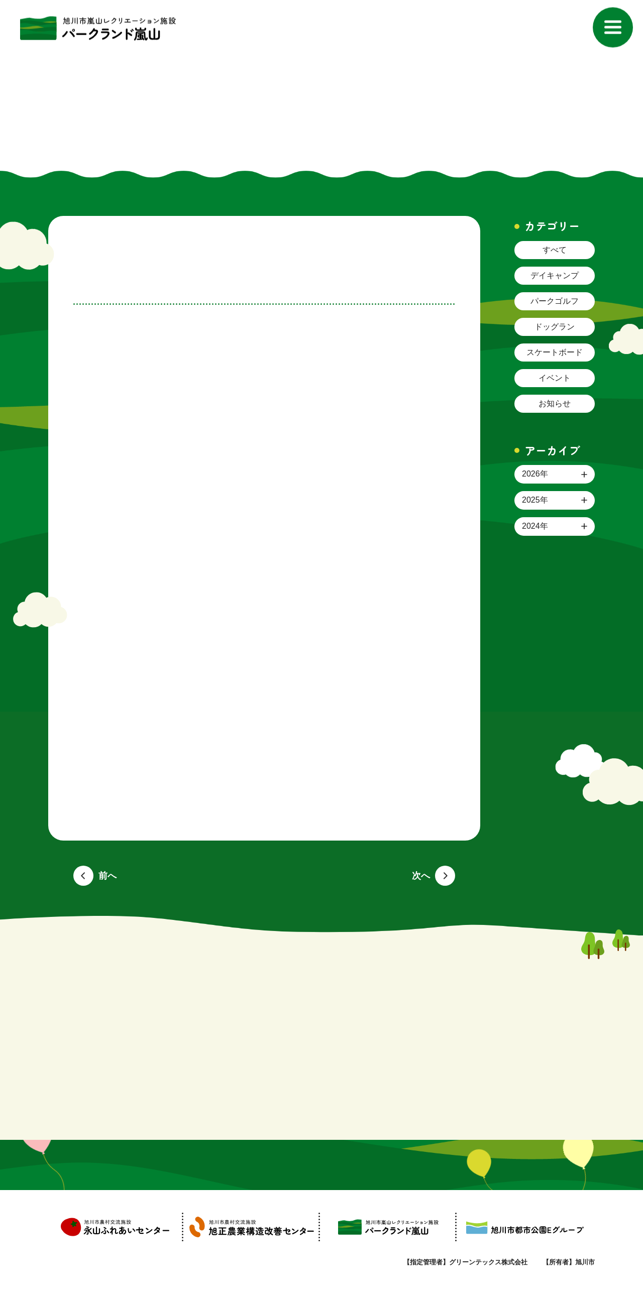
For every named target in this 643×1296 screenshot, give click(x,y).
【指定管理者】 (465, 1262)
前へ (107, 876)
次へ (421, 876)
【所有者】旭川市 (569, 1262)
